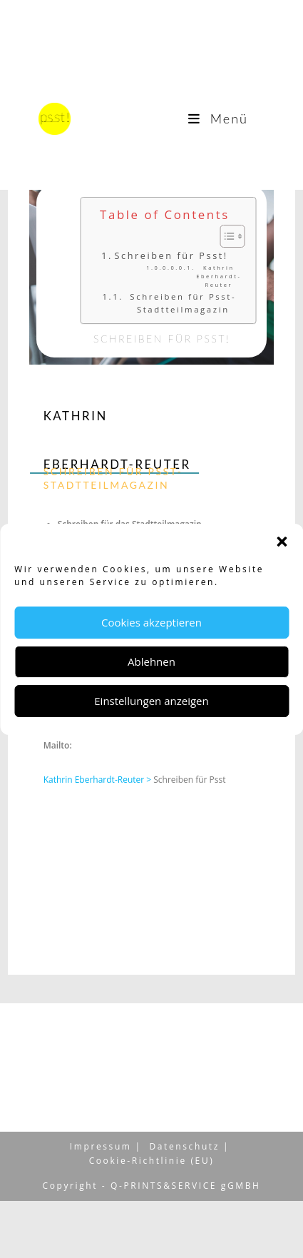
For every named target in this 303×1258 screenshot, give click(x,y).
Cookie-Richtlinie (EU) (152, 1218)
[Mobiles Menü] (218, 118)
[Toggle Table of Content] (233, 236)
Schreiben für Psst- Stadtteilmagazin (191, 303)
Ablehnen (151, 661)
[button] (281, 541)
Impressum (101, 1203)
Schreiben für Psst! (178, 256)
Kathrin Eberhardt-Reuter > (98, 779)
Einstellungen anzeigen (151, 701)
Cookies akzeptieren (151, 622)
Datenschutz (185, 1203)
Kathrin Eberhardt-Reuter (225, 276)
